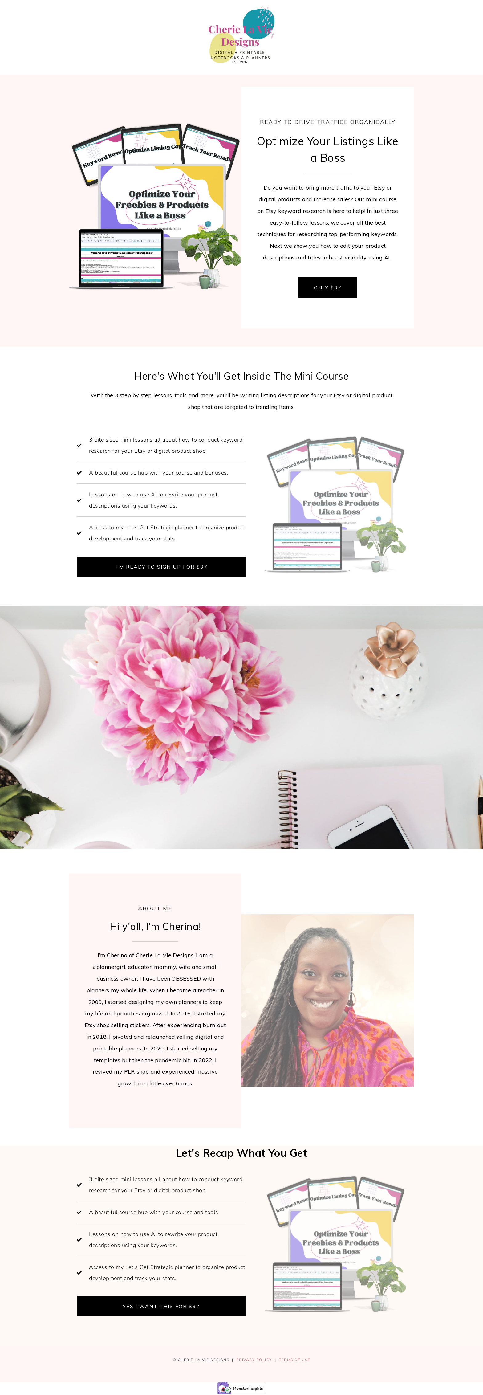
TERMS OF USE (294, 1359)
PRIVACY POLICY (254, 1359)
